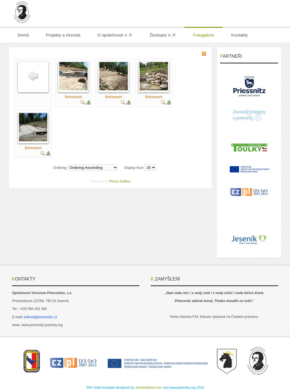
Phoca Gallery (119, 181)
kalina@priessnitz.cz (40, 317)
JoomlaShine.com (148, 388)
